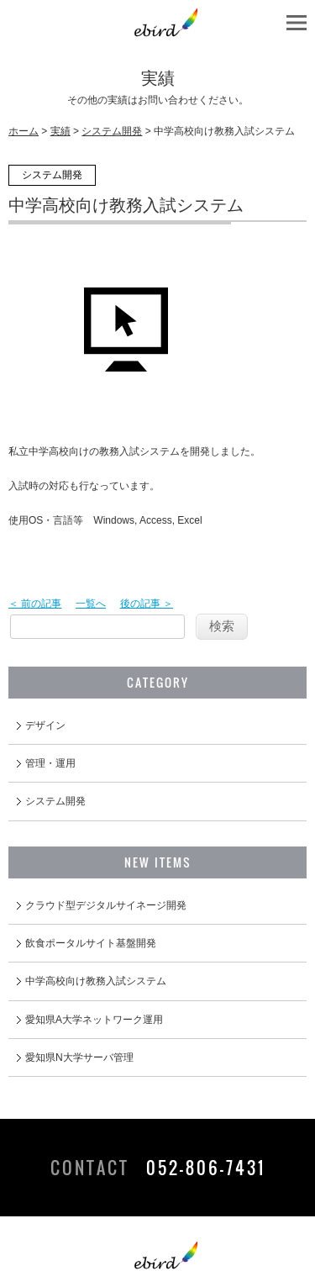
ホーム (23, 131)
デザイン (45, 725)
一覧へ (91, 603)
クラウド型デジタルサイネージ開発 (105, 905)
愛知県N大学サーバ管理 (79, 1057)
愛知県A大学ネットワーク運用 (94, 1020)
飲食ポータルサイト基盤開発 (90, 943)
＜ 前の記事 (34, 603)
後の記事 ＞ (146, 603)
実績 (60, 131)
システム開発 (111, 131)
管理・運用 (50, 763)
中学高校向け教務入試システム (95, 981)
